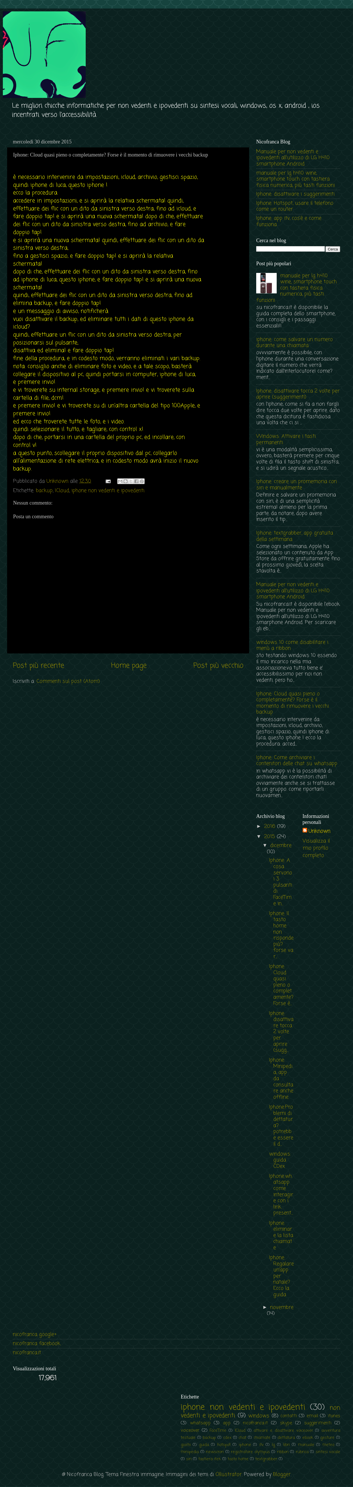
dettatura (286, 1438)
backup (44, 491)
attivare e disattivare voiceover (283, 1431)
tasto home (238, 1459)
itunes (334, 1416)
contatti (288, 1416)
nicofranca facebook (36, 1344)
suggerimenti (317, 1423)
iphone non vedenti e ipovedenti (107, 491)
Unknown (319, 831)
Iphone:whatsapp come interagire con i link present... (281, 1194)
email (312, 1416)
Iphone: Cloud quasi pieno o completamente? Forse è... (281, 984)
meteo (328, 1445)
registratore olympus (250, 1452)
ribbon (283, 1452)
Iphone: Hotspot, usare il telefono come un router (294, 206)
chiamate (262, 1438)
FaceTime (218, 1431)
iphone (245, 1445)
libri (286, 1445)
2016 (270, 826)
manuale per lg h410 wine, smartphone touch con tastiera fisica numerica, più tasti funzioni (295, 179)
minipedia (190, 1452)
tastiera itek (209, 1459)
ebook (307, 1438)
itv (261, 1445)
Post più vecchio (218, 665)
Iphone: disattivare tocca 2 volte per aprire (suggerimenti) (298, 394)
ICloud (62, 491)
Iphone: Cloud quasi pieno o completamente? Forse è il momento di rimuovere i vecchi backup (292, 703)
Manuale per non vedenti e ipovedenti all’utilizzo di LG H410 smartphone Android (293, 158)
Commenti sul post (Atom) (68, 681)
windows (258, 1416)
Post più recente (38, 665)
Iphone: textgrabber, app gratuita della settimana (294, 536)
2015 (270, 837)
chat (242, 1438)
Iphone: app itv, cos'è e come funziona (288, 221)
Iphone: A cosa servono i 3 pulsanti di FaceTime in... (280, 881)
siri (189, 1459)
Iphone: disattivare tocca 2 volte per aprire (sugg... (281, 1031)
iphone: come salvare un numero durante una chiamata (294, 343)
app (227, 1423)
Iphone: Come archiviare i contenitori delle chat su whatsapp (296, 761)
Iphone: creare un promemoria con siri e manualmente (296, 485)
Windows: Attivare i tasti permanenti (286, 439)
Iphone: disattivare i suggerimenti (295, 194)
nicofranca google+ (35, 1334)
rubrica (302, 1452)
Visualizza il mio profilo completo (316, 848)
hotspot (224, 1445)
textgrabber (266, 1459)
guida (204, 1445)
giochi (186, 1445)
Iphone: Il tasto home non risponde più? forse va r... (281, 935)
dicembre (281, 846)
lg (273, 1445)
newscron (215, 1452)
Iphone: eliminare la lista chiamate (281, 1235)
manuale (306, 1445)
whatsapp (200, 1423)
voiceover (190, 1430)
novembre (282, 1307)
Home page (129, 665)
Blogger (282, 1474)
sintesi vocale (328, 1452)
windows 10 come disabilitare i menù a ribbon (292, 645)
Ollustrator (229, 1474)
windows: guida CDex (280, 1160)
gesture (327, 1438)
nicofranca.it (27, 1353)
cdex (227, 1438)
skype (286, 1423)
